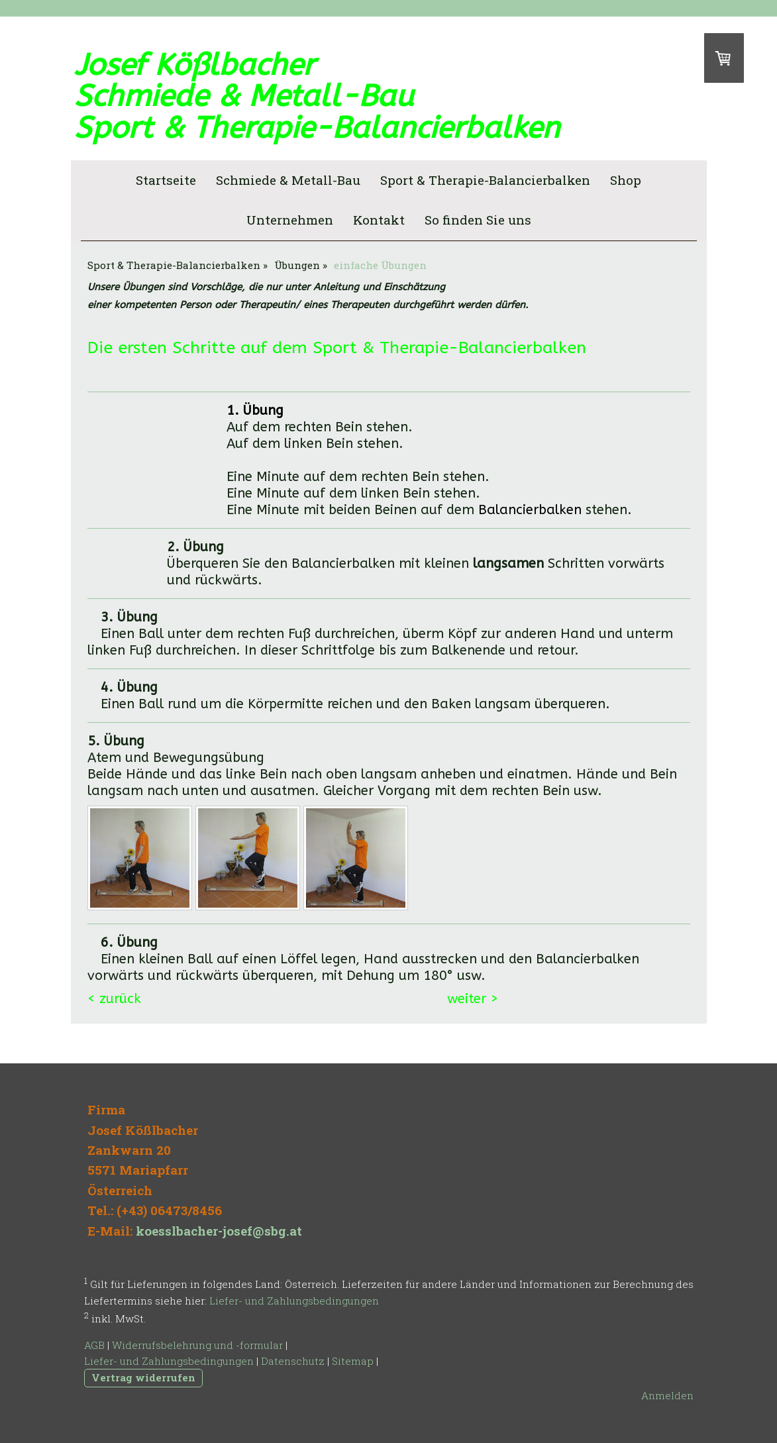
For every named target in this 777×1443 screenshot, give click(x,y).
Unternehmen (289, 219)
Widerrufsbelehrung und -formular (197, 1345)
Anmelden (667, 1395)
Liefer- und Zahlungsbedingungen (294, 1300)
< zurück (116, 998)
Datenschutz (293, 1360)
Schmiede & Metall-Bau (288, 180)
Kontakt (379, 219)
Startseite (166, 180)
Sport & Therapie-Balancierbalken (485, 180)
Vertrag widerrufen (143, 1377)
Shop (625, 180)
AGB (94, 1345)
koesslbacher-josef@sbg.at (219, 1230)
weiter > (472, 998)
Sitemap (353, 1360)
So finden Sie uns (478, 219)
